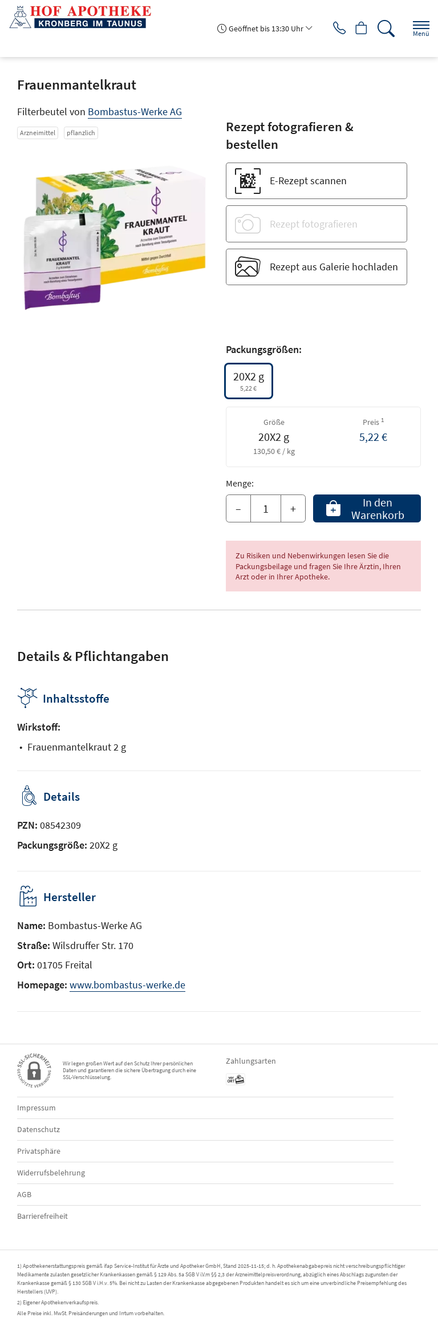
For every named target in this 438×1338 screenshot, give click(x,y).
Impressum (36, 1107)
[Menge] (265, 508)
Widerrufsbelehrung (51, 1172)
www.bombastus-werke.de (127, 984)
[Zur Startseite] (84, 17)
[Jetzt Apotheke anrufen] (330, 28)
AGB (24, 1194)
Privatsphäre (38, 1151)
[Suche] (384, 28)
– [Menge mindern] (238, 508)
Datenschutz (38, 1129)
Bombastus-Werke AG (135, 111)
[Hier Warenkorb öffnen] (357, 28)
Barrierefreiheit (42, 1216)
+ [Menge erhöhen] (293, 508)
